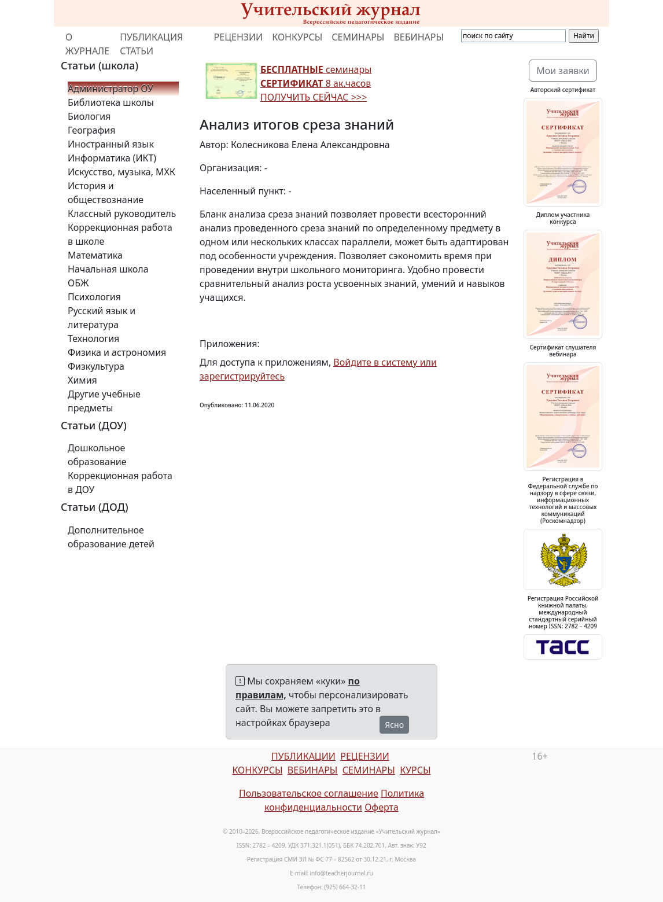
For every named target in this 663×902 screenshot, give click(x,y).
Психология (94, 296)
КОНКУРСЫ (297, 37)
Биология (89, 116)
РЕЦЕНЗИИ (238, 37)
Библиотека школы (111, 102)
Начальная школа (108, 269)
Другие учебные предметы (104, 401)
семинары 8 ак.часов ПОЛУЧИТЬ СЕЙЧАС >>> (315, 83)
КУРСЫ (415, 770)
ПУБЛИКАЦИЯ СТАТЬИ (151, 44)
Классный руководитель (122, 213)
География (91, 130)
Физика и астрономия (117, 352)
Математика (95, 255)
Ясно (394, 724)
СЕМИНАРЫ (358, 37)
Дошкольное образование (97, 454)
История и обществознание (105, 192)
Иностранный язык (111, 144)
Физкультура (96, 366)
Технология (93, 338)
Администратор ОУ (110, 88)
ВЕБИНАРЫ (418, 37)
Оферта (381, 807)
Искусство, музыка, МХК (121, 171)
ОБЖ (78, 283)
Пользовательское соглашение (308, 793)
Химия (82, 380)
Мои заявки (563, 70)
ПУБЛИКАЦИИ (303, 756)
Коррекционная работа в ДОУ (120, 482)
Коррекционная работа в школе (120, 234)
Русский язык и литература (101, 317)
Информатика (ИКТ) (112, 158)
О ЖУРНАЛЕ (87, 44)
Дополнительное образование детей (111, 537)
